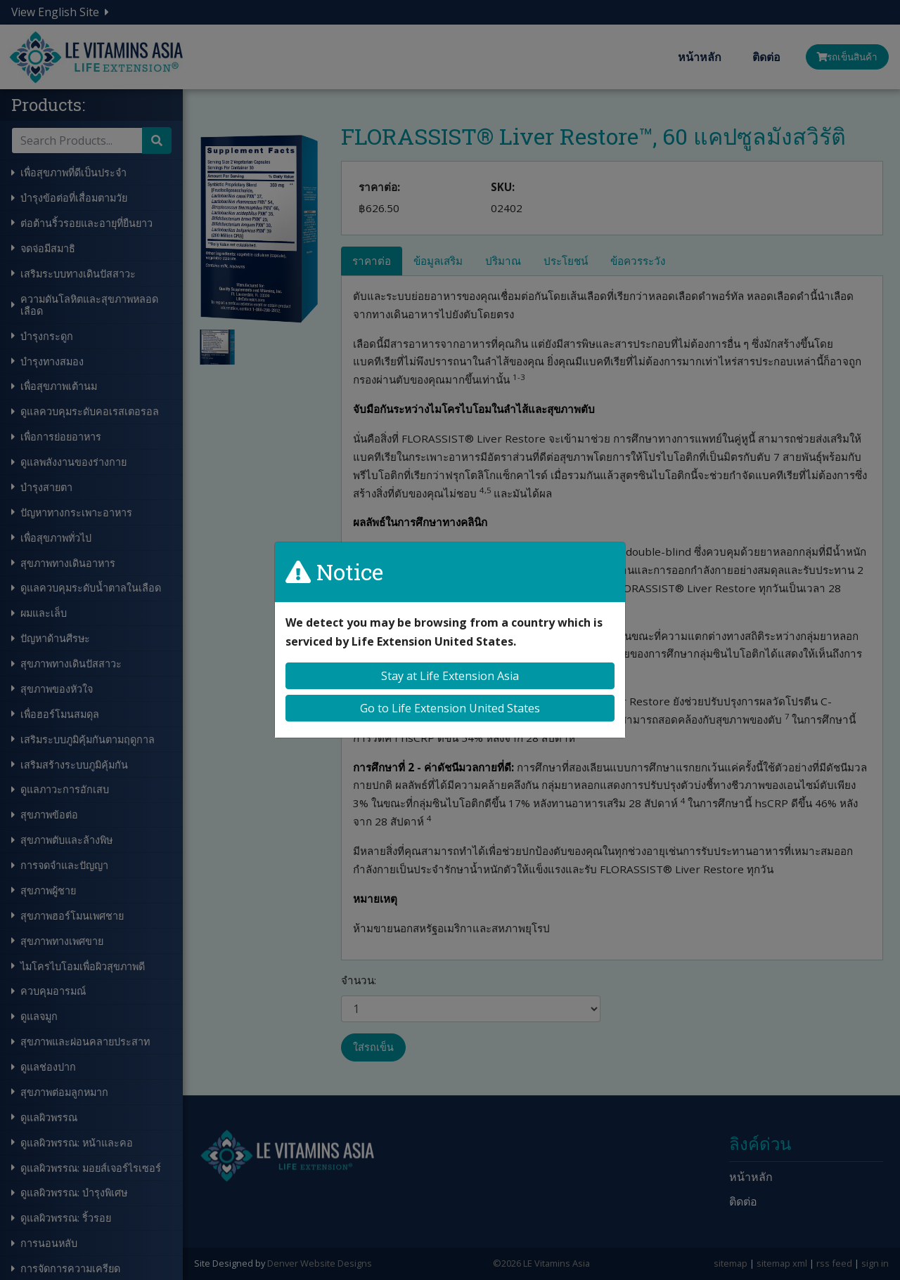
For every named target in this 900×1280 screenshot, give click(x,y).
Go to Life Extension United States (450, 708)
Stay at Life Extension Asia (450, 676)
